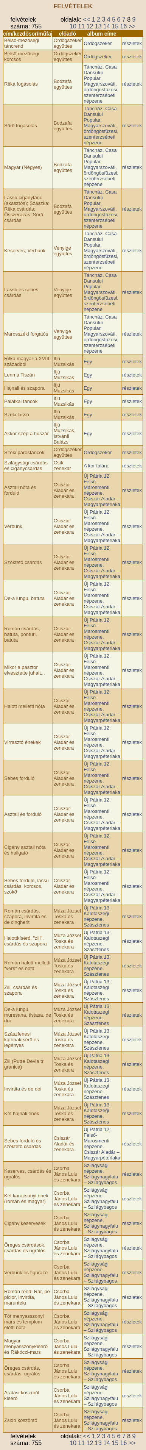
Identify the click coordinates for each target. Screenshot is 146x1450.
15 (115, 26)
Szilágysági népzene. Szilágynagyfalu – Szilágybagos (101, 1173)
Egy (88, 361)
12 (90, 26)
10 (73, 26)
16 (123, 26)
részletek (132, 43)
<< (86, 19)
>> (132, 26)
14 (106, 26)
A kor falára (96, 466)
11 (81, 26)
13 (98, 26)
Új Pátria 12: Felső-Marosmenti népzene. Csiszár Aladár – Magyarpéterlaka (102, 490)
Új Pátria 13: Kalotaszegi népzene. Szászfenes (97, 916)
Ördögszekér (98, 43)
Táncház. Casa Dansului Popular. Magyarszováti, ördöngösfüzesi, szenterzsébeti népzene (101, 84)
